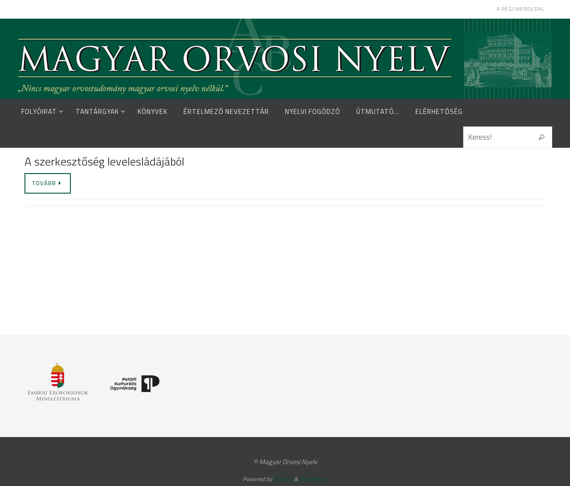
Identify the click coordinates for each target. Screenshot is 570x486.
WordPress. (313, 478)
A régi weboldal (520, 8)
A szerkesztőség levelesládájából (104, 161)
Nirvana (283, 478)
